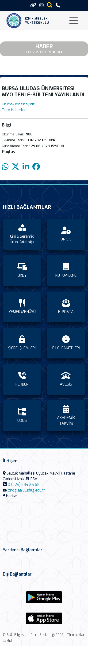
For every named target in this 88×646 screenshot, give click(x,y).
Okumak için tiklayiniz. (18, 104)
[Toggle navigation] (73, 20)
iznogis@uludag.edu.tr (26, 490)
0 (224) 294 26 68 (24, 484)
